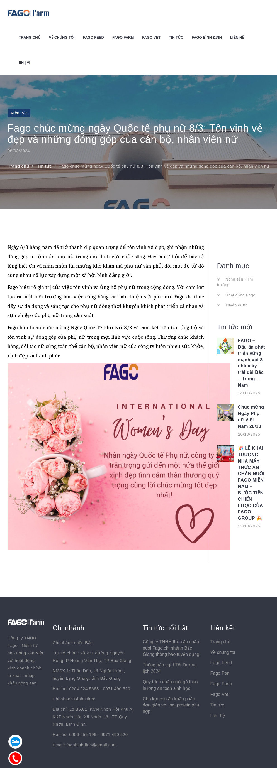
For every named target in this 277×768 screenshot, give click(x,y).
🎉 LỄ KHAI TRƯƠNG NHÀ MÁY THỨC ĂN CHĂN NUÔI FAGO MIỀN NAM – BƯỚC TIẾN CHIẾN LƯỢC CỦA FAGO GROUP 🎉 (251, 483)
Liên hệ (237, 37)
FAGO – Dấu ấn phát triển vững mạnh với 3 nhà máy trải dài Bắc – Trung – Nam (251, 362)
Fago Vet (151, 37)
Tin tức (176, 37)
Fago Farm (123, 37)
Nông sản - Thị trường (235, 282)
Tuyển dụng (235, 305)
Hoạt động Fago (239, 295)
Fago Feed (93, 37)
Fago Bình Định (207, 37)
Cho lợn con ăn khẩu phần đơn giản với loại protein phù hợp (171, 705)
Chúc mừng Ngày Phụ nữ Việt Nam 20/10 (251, 417)
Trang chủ (30, 37)
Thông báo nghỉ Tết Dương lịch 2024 (170, 668)
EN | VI (24, 62)
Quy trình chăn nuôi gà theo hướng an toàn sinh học (170, 685)
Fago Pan (219, 673)
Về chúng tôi (62, 37)
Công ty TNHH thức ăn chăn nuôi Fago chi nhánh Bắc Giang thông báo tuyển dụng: (172, 648)
